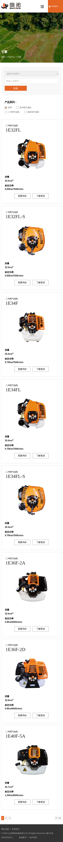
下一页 (58, 818)
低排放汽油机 (31, 112)
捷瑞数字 (23, 837)
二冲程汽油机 (12, 112)
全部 (8, 107)
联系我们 (16, 829)
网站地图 (5, 829)
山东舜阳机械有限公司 (17, 833)
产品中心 (11, 57)
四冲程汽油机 (24, 107)
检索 (16, 88)
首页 (3, 57)
